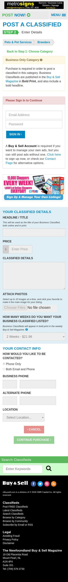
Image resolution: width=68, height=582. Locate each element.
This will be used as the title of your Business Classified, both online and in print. (31, 224)
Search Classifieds (13, 513)
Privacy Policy (10, 539)
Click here (54, 154)
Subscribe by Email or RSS (18, 524)
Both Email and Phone (19, 369)
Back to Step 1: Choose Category (30, 51)
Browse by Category (14, 517)
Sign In (15, 134)
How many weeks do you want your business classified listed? (32, 319)
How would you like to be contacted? (24, 356)
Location (10, 409)
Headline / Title (15, 217)
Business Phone (16, 376)
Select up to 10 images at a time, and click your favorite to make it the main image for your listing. (32, 301)
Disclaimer (8, 543)
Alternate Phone (17, 393)
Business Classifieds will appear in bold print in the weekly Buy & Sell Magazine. (32, 328)
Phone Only (12, 364)
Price (7, 241)
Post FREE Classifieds (15, 506)
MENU (59, 16)
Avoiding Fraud (11, 535)
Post (16, 15)
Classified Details (18, 258)
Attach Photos (15, 294)
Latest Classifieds (12, 510)
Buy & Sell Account (22, 146)
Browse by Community (15, 521)
